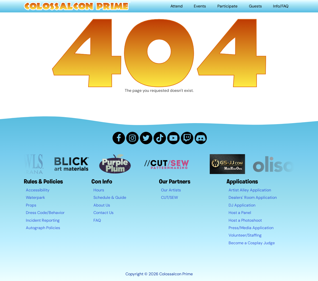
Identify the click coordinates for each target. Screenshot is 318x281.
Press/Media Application (251, 227)
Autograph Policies (43, 227)
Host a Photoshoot (245, 220)
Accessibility (37, 190)
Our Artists (171, 190)
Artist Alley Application (250, 190)
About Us (101, 205)
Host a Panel (240, 212)
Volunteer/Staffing (245, 235)
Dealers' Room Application (253, 197)
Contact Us (103, 212)
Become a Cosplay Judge (252, 243)
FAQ (97, 220)
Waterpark (35, 197)
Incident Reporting (43, 220)
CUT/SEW (169, 197)
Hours (98, 190)
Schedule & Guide (109, 197)
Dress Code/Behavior (45, 212)
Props (31, 205)
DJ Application (242, 205)
